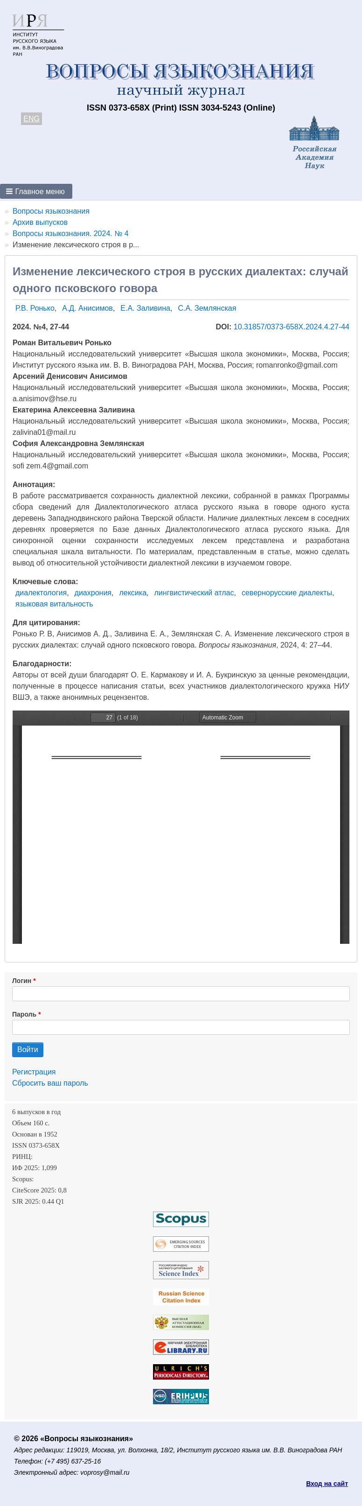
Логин (21, 980)
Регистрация (34, 1072)
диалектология (41, 593)
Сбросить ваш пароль (50, 1083)
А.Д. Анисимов (87, 308)
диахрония (93, 593)
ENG (31, 119)
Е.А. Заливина (145, 308)
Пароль (24, 1014)
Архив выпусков (40, 222)
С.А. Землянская (207, 308)
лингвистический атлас (194, 593)
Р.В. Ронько (35, 308)
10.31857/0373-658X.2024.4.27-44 (291, 327)
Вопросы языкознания (51, 211)
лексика (132, 593)
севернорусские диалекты (287, 593)
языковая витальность (54, 604)
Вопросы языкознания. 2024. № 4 (71, 233)
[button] (36, 191)
